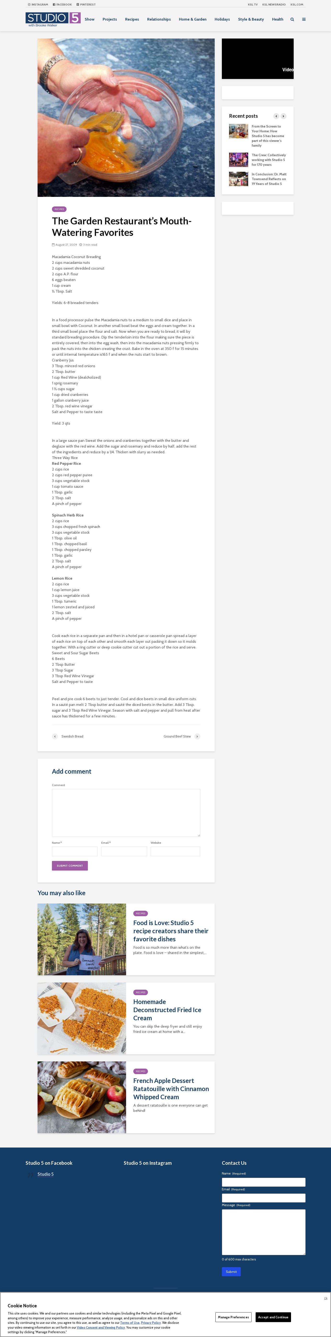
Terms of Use (130, 1323)
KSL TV (253, 4)
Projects (110, 19)
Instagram (38, 4)
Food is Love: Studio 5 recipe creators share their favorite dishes (170, 931)
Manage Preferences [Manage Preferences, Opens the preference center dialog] (233, 1317)
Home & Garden (193, 19)
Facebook (62, 4)
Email (106, 842)
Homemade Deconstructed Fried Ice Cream (167, 1010)
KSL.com (297, 4)
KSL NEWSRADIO (274, 4)
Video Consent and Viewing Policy (101, 1327)
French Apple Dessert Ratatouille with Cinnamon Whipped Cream (171, 1089)
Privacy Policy (151, 1323)
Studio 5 (46, 1174)
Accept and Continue (273, 1317)
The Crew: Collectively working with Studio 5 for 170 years (269, 160)
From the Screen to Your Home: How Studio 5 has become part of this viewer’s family (268, 136)
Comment (58, 785)
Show (90, 19)
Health (277, 19)
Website (156, 842)
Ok (325, 1298)
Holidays (222, 19)
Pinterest (86, 4)
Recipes (132, 19)
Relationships (159, 19)
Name (57, 842)
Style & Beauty (251, 19)
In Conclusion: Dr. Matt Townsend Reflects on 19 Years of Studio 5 (269, 179)
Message (236, 1205)
